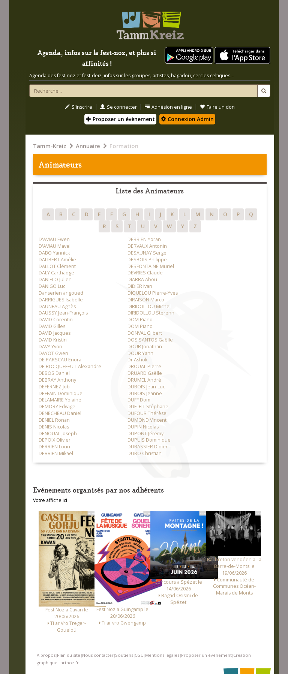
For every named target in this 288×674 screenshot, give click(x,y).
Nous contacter (98, 655)
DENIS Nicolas (54, 427)
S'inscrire (78, 107)
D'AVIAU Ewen (54, 239)
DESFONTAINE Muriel (151, 266)
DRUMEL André (144, 380)
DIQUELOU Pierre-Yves (153, 293)
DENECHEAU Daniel (60, 413)
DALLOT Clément (57, 266)
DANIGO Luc (52, 286)
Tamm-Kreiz (49, 146)
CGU (139, 655)
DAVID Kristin (53, 340)
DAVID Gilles (52, 326)
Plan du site (68, 655)
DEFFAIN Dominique (60, 393)
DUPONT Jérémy (146, 433)
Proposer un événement (206, 655)
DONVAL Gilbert (145, 333)
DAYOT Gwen (53, 353)
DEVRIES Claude (145, 273)
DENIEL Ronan (54, 420)
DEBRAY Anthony (57, 380)
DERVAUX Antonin (147, 246)
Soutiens (124, 655)
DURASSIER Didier (148, 446)
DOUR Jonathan (145, 346)
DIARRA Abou (142, 279)
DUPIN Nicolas (143, 427)
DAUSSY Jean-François (63, 313)
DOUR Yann (140, 353)
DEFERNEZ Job (54, 386)
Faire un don (217, 107)
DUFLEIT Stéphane (148, 406)
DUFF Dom (139, 400)
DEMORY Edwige (57, 406)
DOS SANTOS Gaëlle (150, 340)
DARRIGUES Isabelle (61, 300)
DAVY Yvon (50, 346)
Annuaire (88, 146)
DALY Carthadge (56, 273)
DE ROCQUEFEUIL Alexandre (70, 366)
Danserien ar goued (61, 293)
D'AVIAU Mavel (54, 246)
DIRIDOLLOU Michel (149, 306)
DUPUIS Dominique (149, 440)
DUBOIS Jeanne (145, 393)
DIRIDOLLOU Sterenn (151, 313)
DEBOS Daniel (54, 373)
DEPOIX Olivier (54, 440)
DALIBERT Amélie (57, 259)
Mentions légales (162, 655)
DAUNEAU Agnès (57, 306)
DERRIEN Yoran (144, 239)
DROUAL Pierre (144, 366)
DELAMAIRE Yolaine (60, 400)
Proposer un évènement (120, 119)
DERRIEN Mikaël (56, 453)
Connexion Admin (187, 119)
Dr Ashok (137, 359)
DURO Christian (145, 453)
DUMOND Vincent (147, 420)
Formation (124, 146)
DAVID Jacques (54, 333)
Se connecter (118, 107)
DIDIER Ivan (140, 286)
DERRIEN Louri (54, 446)
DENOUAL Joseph (58, 433)
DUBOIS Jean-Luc (146, 386)
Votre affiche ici (50, 500)
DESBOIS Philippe (147, 259)
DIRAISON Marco (146, 300)
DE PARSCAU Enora (60, 359)
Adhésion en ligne (168, 107)
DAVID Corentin (56, 319)
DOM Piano (140, 319)
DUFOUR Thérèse (147, 413)
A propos (46, 655)
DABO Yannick (54, 253)
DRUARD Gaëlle (145, 373)
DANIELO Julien (55, 279)
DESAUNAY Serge (147, 253)
